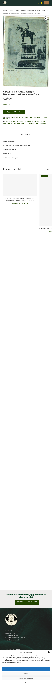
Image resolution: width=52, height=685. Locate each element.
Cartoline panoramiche (27, 10)
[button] (49, 652)
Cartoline (41, 121)
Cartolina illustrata (29, 121)
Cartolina (17, 121)
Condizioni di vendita (12, 649)
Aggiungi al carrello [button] (20, 203)
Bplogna (9, 121)
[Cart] (41, 3)
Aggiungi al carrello (14, 112)
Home (5, 10)
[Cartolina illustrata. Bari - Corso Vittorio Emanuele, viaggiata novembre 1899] (20, 185)
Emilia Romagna (41, 10)
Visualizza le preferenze (26, 678)
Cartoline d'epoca (14, 10)
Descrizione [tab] (25, 134)
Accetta (26, 669)
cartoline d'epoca (10, 123)
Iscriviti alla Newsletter (27, 602)
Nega (26, 673)
